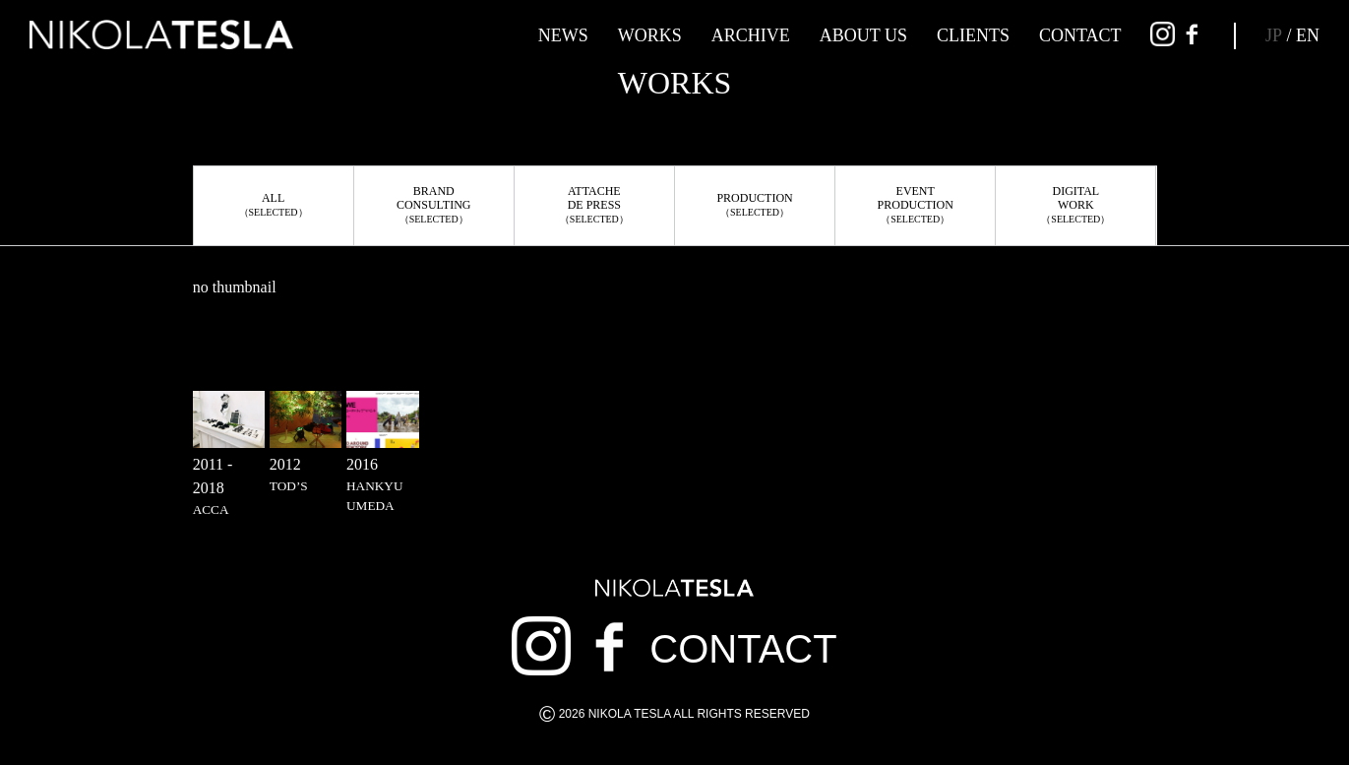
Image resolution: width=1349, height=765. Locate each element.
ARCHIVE (750, 35)
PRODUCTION (754, 204)
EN (1307, 35)
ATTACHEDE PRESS (594, 204)
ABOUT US (863, 35)
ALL (273, 204)
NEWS (563, 35)
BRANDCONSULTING (434, 204)
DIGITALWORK (1075, 204)
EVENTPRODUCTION (915, 204)
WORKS (650, 35)
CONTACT (1080, 35)
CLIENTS (973, 35)
